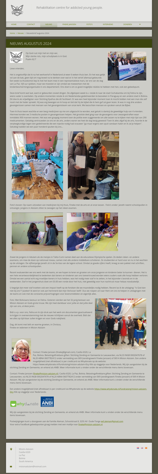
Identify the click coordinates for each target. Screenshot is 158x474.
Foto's (89, 25)
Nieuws (48, 25)
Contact (31, 25)
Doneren (127, 25)
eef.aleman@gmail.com (112, 422)
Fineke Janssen (69, 25)
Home (14, 25)
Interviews (108, 25)
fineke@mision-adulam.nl (45, 374)
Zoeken (145, 7)
